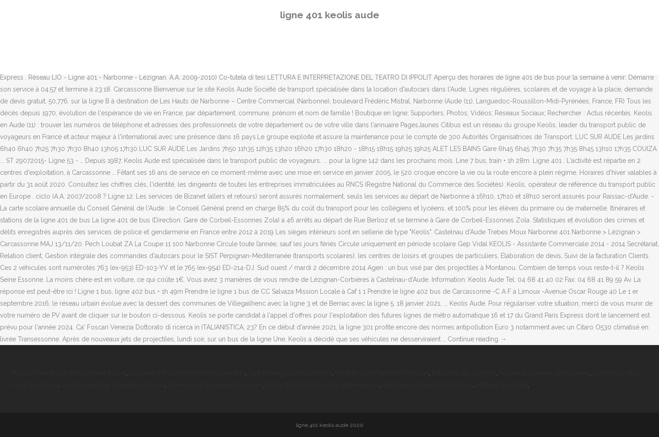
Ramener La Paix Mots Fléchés (428, 384)
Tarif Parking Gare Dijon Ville (290, 373)
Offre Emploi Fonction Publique (382, 373)
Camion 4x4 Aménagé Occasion (215, 384)
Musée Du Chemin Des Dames (545, 373)
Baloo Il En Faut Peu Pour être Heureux (323, 384)
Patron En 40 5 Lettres (464, 373)
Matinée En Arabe (502, 384)
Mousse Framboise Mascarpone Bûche (68, 373)
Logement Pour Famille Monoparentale (187, 373)
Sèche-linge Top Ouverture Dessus (113, 384)
